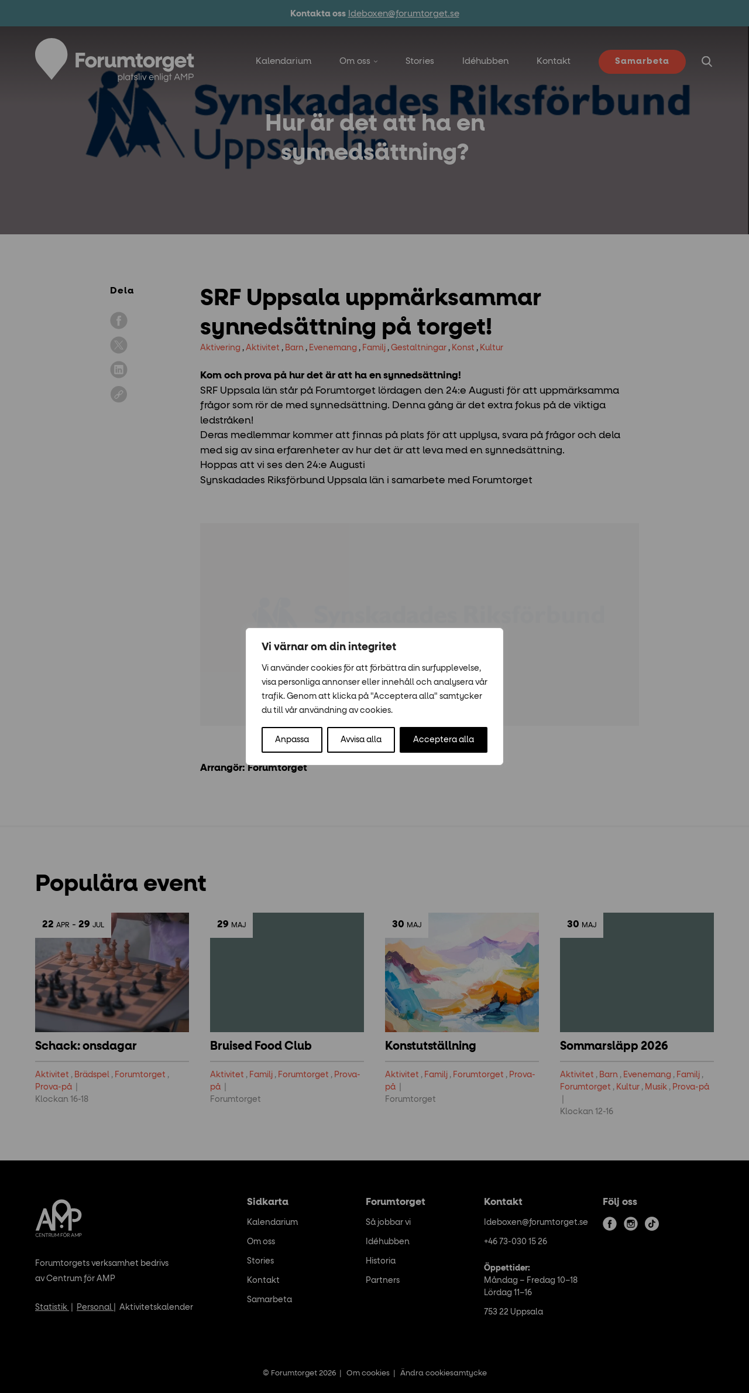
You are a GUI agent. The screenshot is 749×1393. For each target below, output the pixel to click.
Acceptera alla (443, 740)
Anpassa (292, 740)
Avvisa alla (361, 740)
